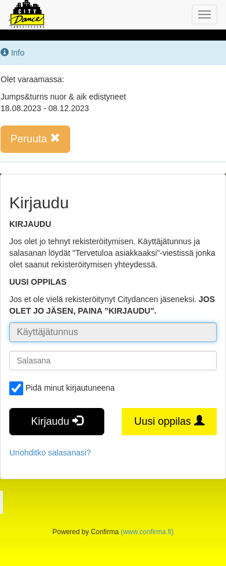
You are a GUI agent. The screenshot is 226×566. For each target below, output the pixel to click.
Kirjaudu (56, 421)
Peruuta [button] (35, 139)
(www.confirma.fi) (147, 532)
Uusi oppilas (169, 421)
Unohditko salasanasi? (50, 452)
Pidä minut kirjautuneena (62, 388)
